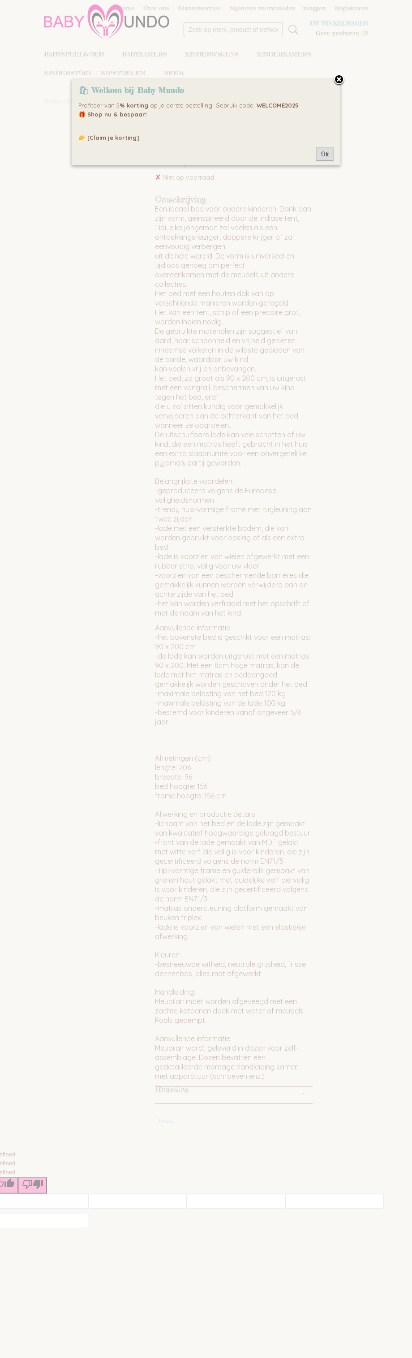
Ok (325, 154)
